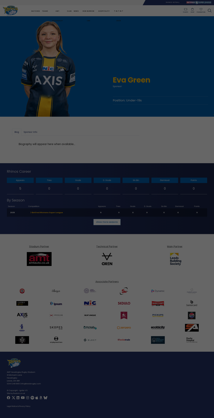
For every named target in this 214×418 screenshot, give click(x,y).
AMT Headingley (57, 16)
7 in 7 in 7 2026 (118, 16)
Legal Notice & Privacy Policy (18, 406)
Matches (35, 11)
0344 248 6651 (13, 383)
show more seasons (107, 222)
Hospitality (103, 11)
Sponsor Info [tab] (30, 132)
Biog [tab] (16, 132)
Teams (45, 11)
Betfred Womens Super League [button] (46, 212)
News (75, 11)
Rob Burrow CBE (88, 16)
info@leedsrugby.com (31, 383)
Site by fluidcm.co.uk (16, 393)
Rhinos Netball (173, 2)
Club (69, 11)
